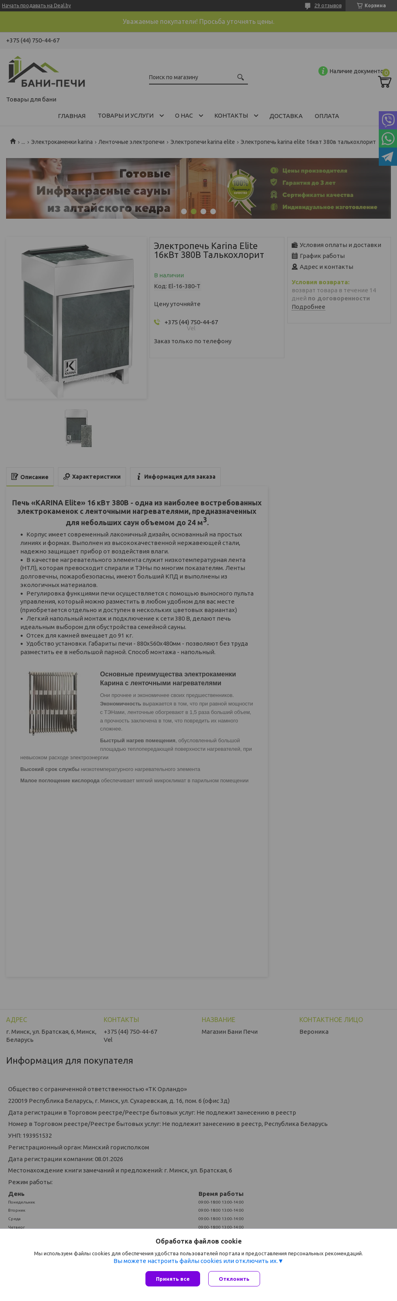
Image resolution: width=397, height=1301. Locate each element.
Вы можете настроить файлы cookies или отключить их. (195, 1260)
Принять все (173, 1279)
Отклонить (234, 1279)
